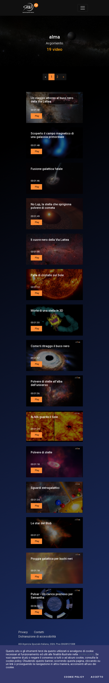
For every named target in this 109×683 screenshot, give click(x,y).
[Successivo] (63, 77)
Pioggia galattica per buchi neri (52, 558)
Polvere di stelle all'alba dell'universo (46, 383)
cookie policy (86, 654)
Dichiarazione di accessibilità (37, 636)
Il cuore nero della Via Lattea (50, 239)
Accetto (97, 677)
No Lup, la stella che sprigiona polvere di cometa (51, 206)
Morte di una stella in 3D (47, 310)
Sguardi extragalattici (45, 488)
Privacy (23, 632)
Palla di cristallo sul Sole (47, 275)
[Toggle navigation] (83, 8)
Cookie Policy (74, 677)
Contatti (39, 632)
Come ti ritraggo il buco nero (50, 346)
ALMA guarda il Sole (44, 417)
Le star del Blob (41, 523)
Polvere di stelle (41, 452)
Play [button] (36, 116)
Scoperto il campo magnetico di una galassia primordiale (52, 135)
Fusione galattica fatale (47, 169)
